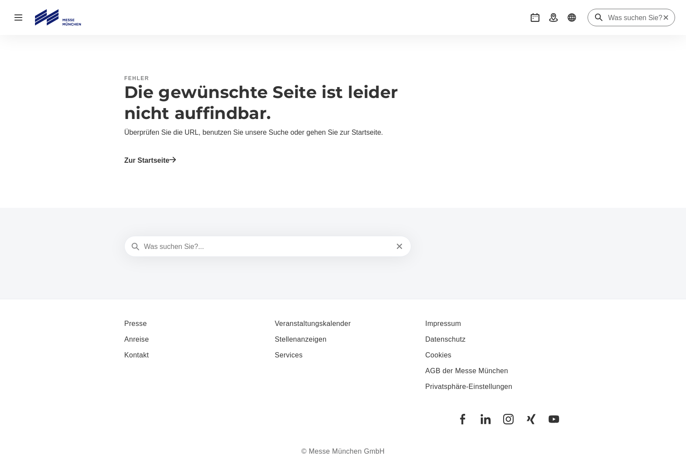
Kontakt (136, 355)
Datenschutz (445, 339)
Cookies (438, 355)
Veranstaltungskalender (313, 323)
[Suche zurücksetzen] (666, 17)
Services (289, 355)
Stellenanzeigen (300, 339)
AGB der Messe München (466, 370)
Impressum (443, 323)
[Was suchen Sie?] (635, 18)
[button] (535, 17)
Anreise (136, 339)
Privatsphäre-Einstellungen (468, 386)
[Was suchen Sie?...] (267, 247)
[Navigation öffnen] (18, 17)
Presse (135, 323)
